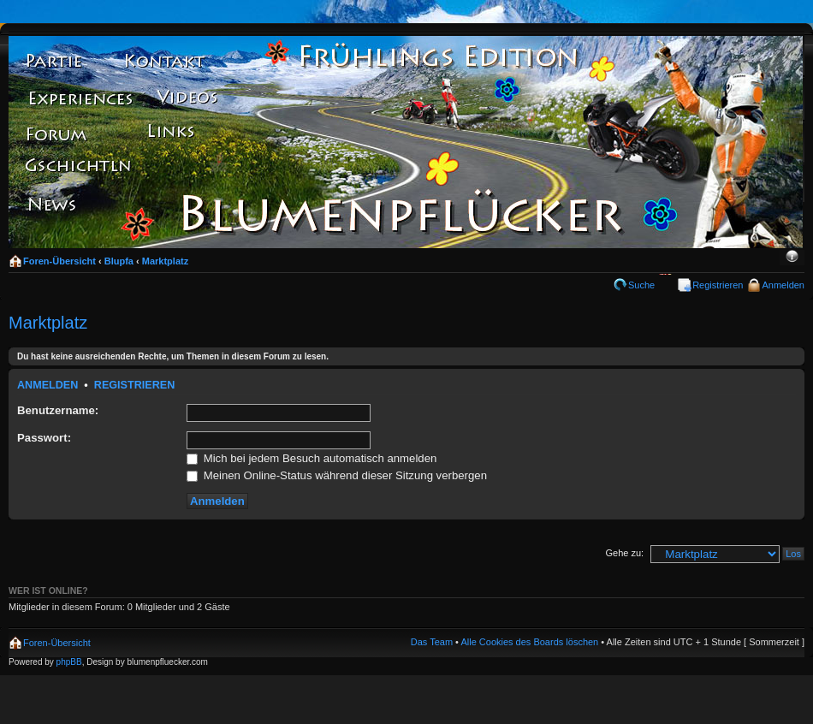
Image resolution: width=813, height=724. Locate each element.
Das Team (432, 642)
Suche (641, 285)
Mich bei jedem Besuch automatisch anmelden (311, 458)
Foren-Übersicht (59, 261)
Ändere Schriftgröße (792, 257)
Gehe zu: (624, 553)
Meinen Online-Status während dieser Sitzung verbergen (337, 475)
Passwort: (44, 437)
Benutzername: (57, 410)
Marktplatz (165, 261)
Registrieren (717, 285)
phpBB (69, 662)
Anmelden (783, 285)
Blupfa (119, 261)
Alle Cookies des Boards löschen (529, 642)
